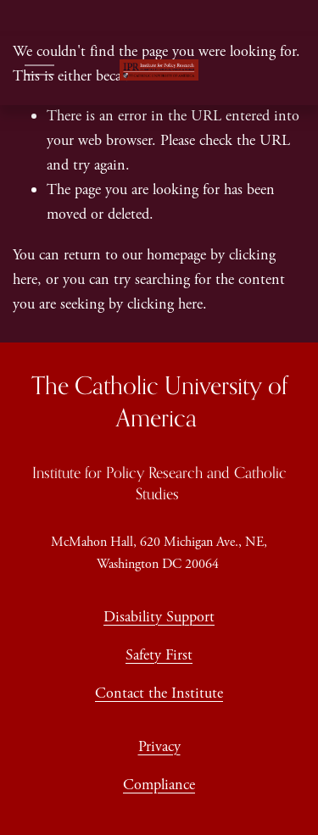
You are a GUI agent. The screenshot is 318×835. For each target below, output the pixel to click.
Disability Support (159, 616)
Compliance (159, 784)
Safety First (159, 655)
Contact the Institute (159, 693)
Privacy (159, 746)
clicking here (165, 304)
